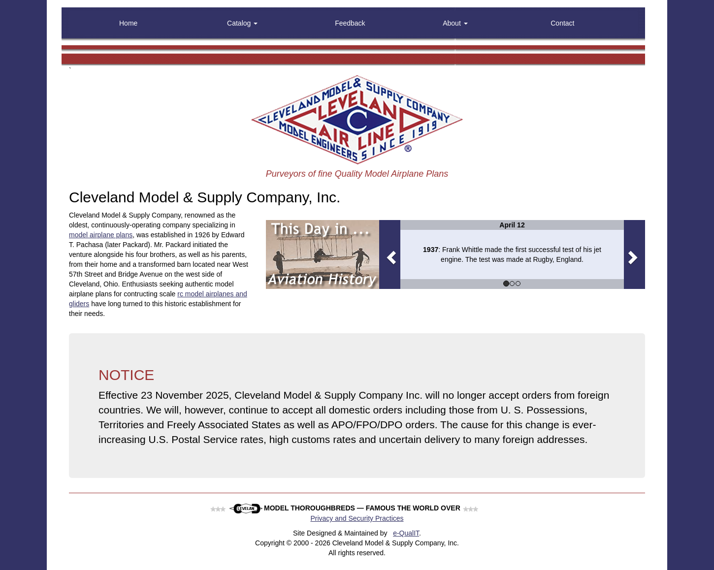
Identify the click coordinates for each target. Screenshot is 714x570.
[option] (512, 254)
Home (128, 23)
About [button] (455, 23)
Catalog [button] (242, 23)
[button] (389, 254)
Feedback (350, 23)
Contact (562, 23)
